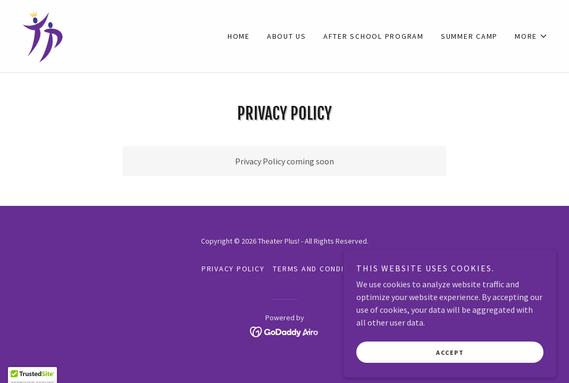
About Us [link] (286, 36)
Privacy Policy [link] (233, 268)
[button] (531, 36)
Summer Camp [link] (469, 36)
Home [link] (239, 36)
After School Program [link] (373, 36)
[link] (42, 35)
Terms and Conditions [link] (320, 268)
